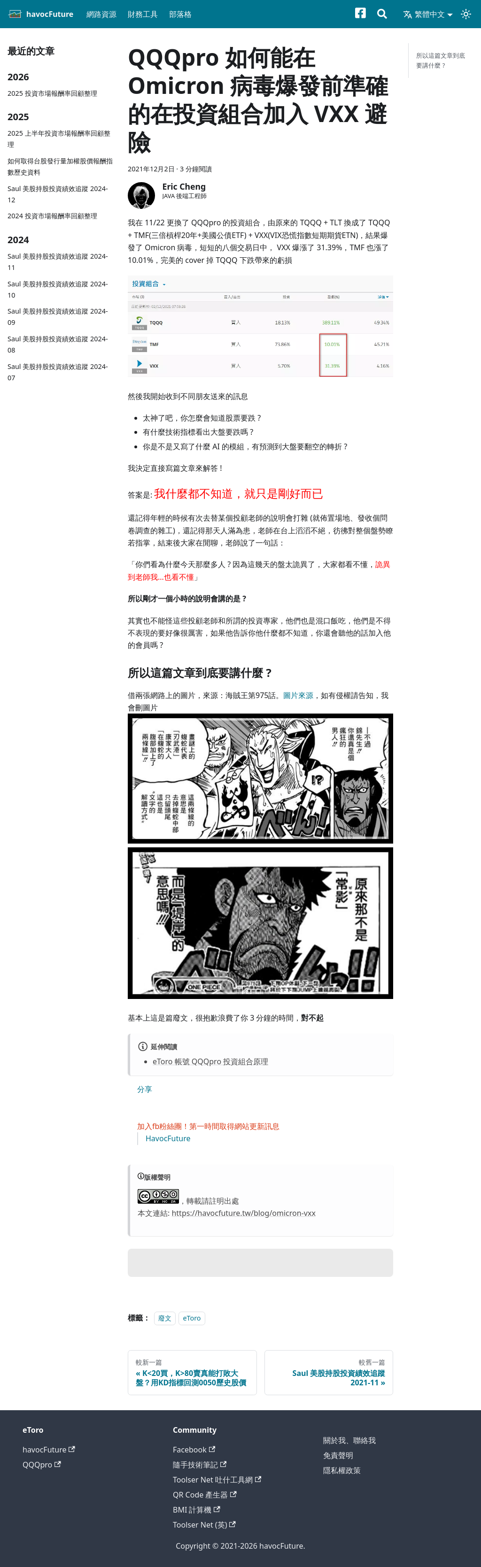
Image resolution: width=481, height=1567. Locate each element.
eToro (192, 1318)
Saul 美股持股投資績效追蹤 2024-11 (58, 262)
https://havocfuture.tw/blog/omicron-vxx (243, 1213)
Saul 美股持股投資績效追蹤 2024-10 (58, 289)
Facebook (194, 1449)
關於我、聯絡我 (349, 1440)
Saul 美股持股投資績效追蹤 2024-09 (58, 317)
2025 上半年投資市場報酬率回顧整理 (59, 139)
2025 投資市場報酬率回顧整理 (52, 93)
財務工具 (143, 14)
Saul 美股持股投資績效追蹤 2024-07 (58, 372)
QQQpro (42, 1464)
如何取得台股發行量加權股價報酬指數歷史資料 (60, 166)
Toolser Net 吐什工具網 (217, 1480)
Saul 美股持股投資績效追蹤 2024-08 (58, 344)
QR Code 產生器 (205, 1495)
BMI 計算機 (196, 1510)
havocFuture (49, 1449)
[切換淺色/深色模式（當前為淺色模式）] (465, 14)
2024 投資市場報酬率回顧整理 (52, 215)
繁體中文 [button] (424, 14)
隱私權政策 (342, 1470)
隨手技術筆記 (199, 1464)
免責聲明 (338, 1455)
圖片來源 (298, 695)
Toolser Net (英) (204, 1525)
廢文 (164, 1318)
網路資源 (101, 14)
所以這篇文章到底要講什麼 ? (440, 60)
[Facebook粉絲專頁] (366, 14)
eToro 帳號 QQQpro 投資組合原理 (210, 1061)
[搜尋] (382, 14)
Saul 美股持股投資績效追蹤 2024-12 (58, 194)
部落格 (180, 14)
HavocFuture (168, 1138)
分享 (144, 1089)
